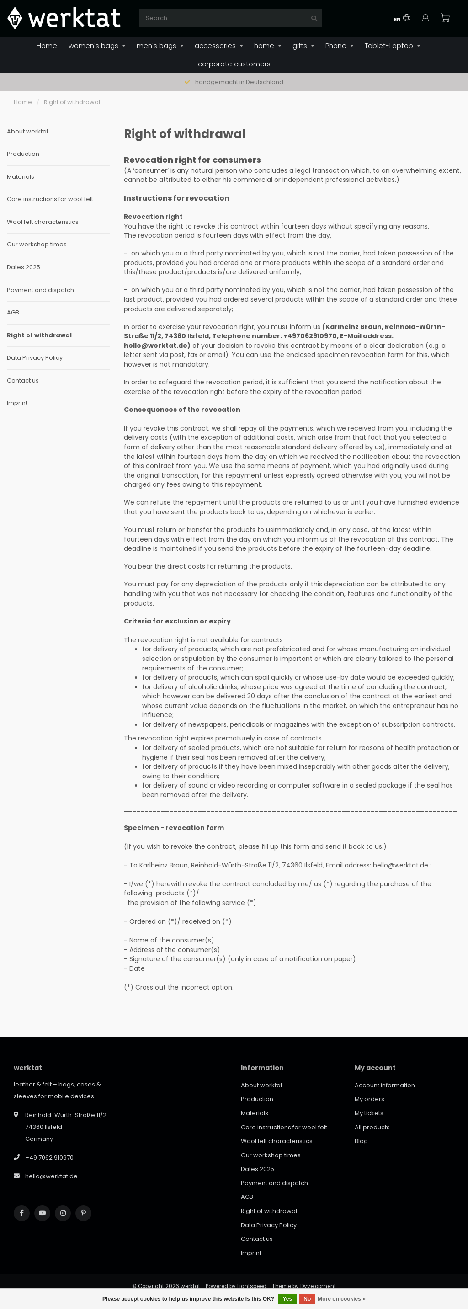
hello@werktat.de (51, 1176)
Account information (385, 1085)
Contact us (23, 381)
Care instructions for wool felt (50, 199)
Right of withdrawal (39, 335)
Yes (287, 1299)
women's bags (93, 45)
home (264, 45)
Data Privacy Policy (35, 358)
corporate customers (234, 64)
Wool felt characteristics (43, 222)
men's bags (156, 45)
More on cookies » (342, 1299)
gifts (299, 45)
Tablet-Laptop (389, 45)
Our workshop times (37, 244)
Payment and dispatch (40, 290)
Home (47, 45)
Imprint (17, 403)
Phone (335, 45)
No (307, 1299)
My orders (369, 1099)
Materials (20, 177)
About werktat (27, 132)
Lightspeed (251, 1286)
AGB (13, 313)
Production (23, 154)
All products (372, 1127)
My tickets (369, 1113)
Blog (361, 1141)
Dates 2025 (23, 267)
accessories (215, 45)
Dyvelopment (318, 1286)
